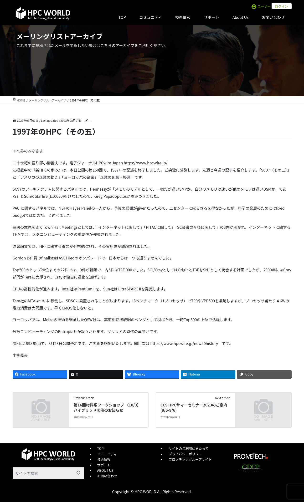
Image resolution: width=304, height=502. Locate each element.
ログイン (281, 6)
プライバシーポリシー (185, 453)
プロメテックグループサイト (190, 459)
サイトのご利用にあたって (189, 448)
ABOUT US (105, 470)
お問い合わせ (107, 475)
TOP (100, 448)
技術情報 (104, 459)
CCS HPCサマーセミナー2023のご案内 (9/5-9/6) (193, 407)
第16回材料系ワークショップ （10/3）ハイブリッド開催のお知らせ (107, 407)
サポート (104, 464)
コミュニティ (107, 453)
